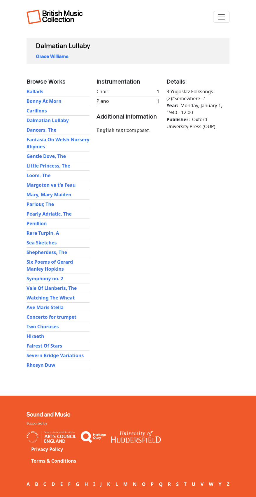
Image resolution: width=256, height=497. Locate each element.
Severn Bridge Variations (55, 355)
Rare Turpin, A (43, 233)
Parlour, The (40, 204)
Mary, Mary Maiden (49, 194)
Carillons (37, 110)
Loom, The (38, 175)
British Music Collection (62, 16)
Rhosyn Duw (41, 365)
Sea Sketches (42, 242)
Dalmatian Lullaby (48, 120)
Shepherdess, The (47, 252)
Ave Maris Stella (45, 307)
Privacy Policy (47, 449)
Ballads (35, 91)
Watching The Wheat (51, 298)
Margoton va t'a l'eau (51, 185)
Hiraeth (35, 336)
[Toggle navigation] (221, 17)
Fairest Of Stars (44, 346)
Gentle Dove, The (46, 156)
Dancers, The (42, 130)
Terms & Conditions (53, 461)
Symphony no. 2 (45, 278)
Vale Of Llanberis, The (52, 288)
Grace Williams (52, 57)
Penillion (37, 223)
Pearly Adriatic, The (49, 214)
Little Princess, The (48, 166)
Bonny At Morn (44, 101)
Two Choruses (43, 326)
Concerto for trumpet (51, 317)
